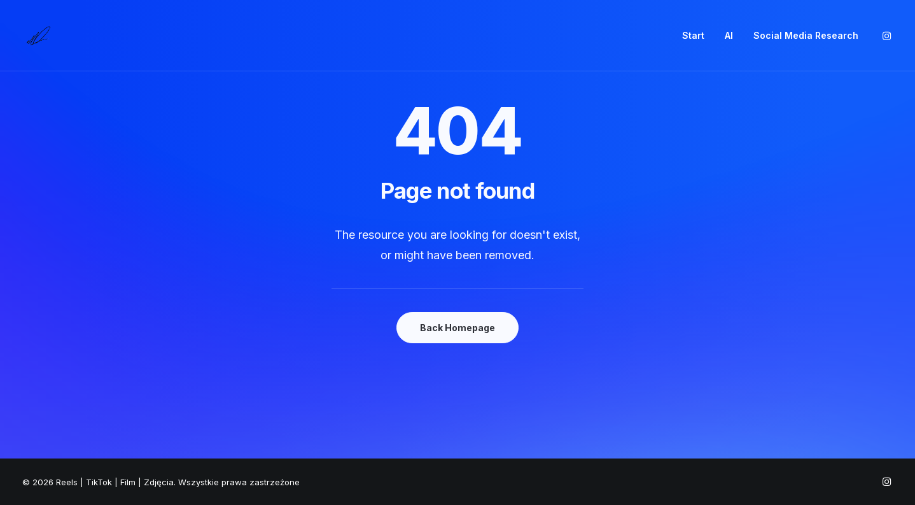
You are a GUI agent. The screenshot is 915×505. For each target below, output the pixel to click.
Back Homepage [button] (457, 327)
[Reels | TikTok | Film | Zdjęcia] (38, 35)
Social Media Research (805, 35)
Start (693, 35)
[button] (887, 35)
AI (729, 35)
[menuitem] (693, 35)
